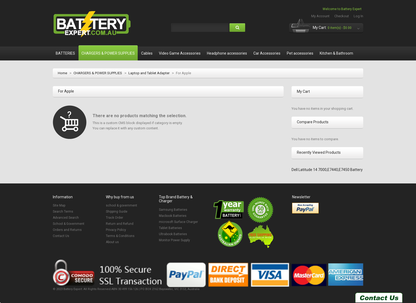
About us (112, 242)
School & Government (68, 224)
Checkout (341, 16)
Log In (358, 16)
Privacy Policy (116, 230)
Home (62, 73)
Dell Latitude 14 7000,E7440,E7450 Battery (327, 170)
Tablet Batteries (170, 228)
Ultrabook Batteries (173, 234)
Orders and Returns (67, 230)
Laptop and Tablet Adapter (149, 73)
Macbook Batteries (173, 216)
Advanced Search (66, 217)
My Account (320, 16)
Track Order (114, 217)
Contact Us (61, 236)
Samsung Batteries (173, 210)
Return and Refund (119, 224)
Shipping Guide (116, 211)
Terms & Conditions (120, 236)
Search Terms (63, 211)
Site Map (59, 205)
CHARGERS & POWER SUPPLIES (97, 73)
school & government (121, 205)
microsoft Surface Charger (178, 222)
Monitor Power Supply (174, 240)
